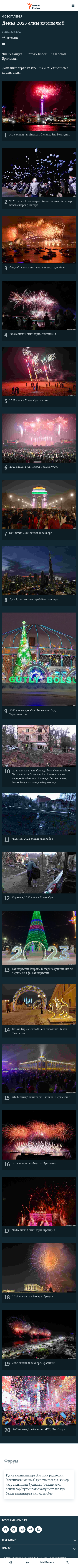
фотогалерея (12, 16)
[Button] (10, 38)
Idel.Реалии (47, 1562)
